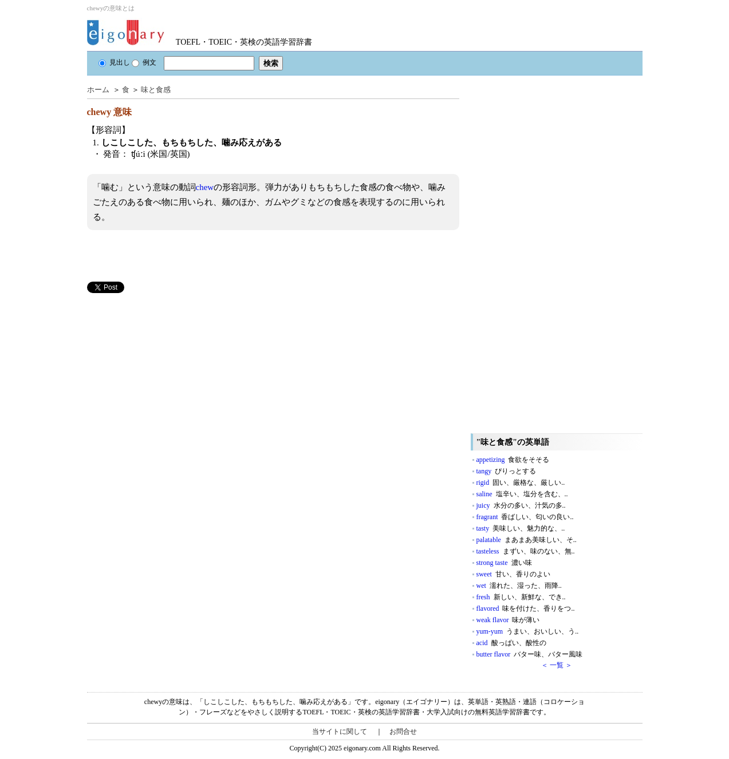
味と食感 (156, 89)
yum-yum (527, 631)
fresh (521, 597)
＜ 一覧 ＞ (556, 665)
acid (511, 643)
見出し (114, 62)
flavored (525, 608)
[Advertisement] (173, 373)
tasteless (525, 551)
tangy (506, 471)
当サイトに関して (339, 732)
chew (205, 187)
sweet (513, 574)
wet (519, 586)
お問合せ (403, 732)
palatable (526, 540)
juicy (521, 505)
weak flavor (508, 620)
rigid (520, 483)
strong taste (504, 563)
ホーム (98, 89)
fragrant (525, 517)
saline (522, 494)
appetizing (513, 460)
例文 (144, 62)
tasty (520, 528)
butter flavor (529, 654)
